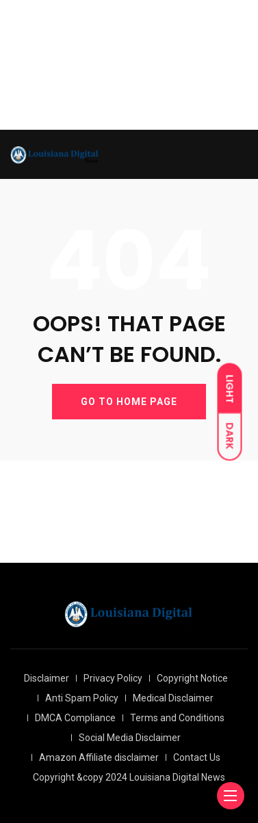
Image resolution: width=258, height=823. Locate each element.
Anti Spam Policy (81, 698)
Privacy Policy (112, 678)
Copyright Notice (192, 678)
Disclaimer (46, 678)
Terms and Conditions (177, 717)
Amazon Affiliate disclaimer (99, 757)
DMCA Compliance (75, 717)
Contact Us (196, 757)
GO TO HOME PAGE (129, 401)
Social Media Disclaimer (130, 737)
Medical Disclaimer (173, 698)
